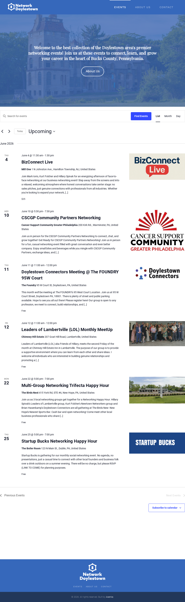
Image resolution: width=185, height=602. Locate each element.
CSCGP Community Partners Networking (61, 217)
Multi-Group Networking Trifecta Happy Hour (65, 385)
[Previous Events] (2, 131)
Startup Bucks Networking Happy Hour (59, 441)
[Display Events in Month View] (168, 116)
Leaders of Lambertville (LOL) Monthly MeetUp (67, 329)
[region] (92, 60)
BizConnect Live (37, 162)
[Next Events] (9, 131)
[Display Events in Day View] (178, 116)
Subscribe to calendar (164, 507)
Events (120, 7)
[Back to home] (23, 7)
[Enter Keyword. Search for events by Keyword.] (65, 116)
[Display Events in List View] (158, 116)
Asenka (109, 597)
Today (20, 131)
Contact (166, 7)
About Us (142, 7)
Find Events (141, 116)
